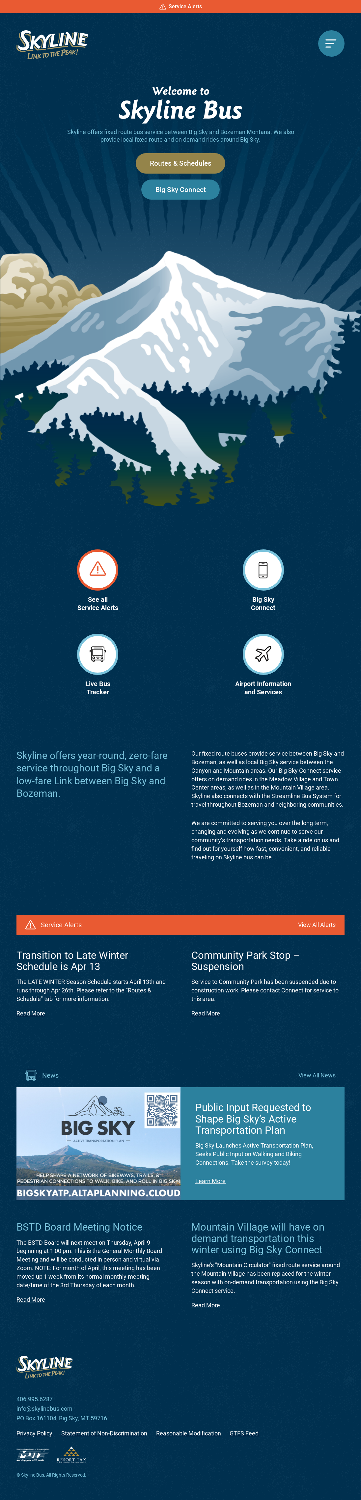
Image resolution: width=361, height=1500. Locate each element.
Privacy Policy (34, 1433)
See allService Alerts (97, 580)
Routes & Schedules (180, 163)
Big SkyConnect (263, 580)
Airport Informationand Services (263, 665)
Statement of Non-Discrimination (104, 1433)
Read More (30, 1013)
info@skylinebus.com (44, 1409)
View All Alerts (317, 924)
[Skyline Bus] (52, 44)
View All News (317, 1075)
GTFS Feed (244, 1433)
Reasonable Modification (188, 1433)
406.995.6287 (34, 1400)
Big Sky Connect (180, 189)
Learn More (210, 1181)
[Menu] (331, 43)
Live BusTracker (97, 665)
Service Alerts (180, 6)
